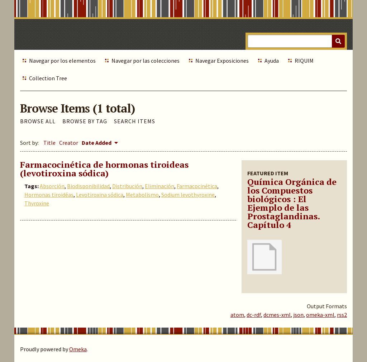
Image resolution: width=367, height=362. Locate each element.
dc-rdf (254, 314)
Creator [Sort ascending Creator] (68, 142)
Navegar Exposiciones (222, 60)
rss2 (342, 314)
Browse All (38, 121)
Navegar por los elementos (62, 60)
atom (237, 314)
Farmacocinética (197, 186)
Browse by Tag (84, 121)
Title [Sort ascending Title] (49, 142)
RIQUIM (304, 60)
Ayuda (271, 60)
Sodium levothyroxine (188, 194)
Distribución (127, 186)
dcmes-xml (277, 314)
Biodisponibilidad (88, 186)
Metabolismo (142, 194)
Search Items (134, 121)
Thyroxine (36, 203)
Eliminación (159, 186)
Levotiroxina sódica (99, 194)
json (298, 314)
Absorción (52, 186)
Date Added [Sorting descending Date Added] (97, 142)
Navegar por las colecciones (145, 60)
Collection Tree (48, 78)
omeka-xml (320, 314)
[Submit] (338, 41)
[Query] (296, 41)
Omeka (78, 349)
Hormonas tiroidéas (48, 194)
